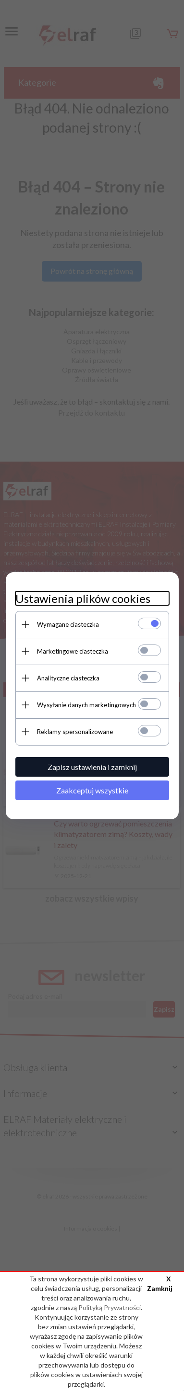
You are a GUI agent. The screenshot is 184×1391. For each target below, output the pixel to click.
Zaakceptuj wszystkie (92, 790)
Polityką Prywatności (109, 1307)
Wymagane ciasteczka (68, 624)
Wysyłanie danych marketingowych (86, 705)
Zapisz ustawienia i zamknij (92, 766)
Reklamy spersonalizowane (75, 731)
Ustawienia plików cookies (82, 598)
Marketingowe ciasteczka (72, 651)
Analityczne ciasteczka (68, 678)
